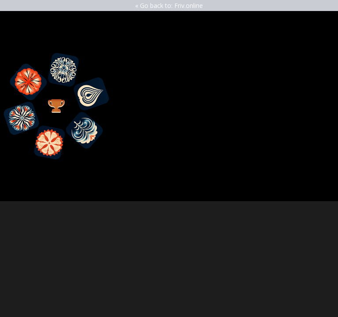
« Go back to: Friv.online (169, 5)
